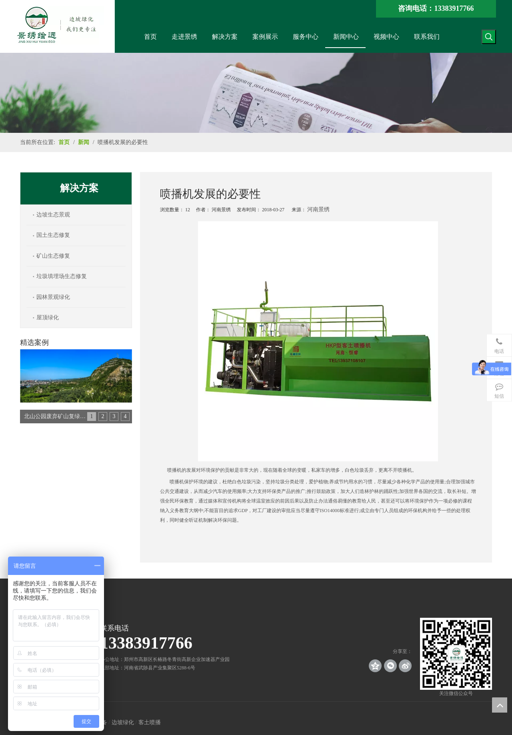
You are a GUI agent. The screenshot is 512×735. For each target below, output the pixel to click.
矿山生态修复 (53, 256)
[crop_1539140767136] (456, 654)
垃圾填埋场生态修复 (61, 276)
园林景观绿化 (53, 297)
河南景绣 (318, 209)
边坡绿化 (123, 722)
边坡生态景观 (53, 215)
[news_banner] (256, 93)
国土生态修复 (53, 235)
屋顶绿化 (47, 317)
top (499, 705)
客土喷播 (149, 722)
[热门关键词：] (489, 37)
